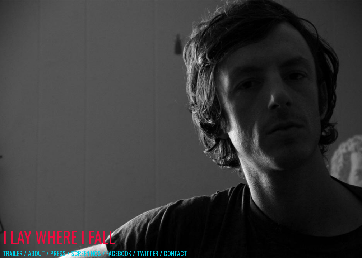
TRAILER (13, 253)
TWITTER (147, 253)
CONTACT (175, 253)
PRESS (58, 253)
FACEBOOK (118, 253)
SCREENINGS (86, 253)
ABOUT (36, 253)
